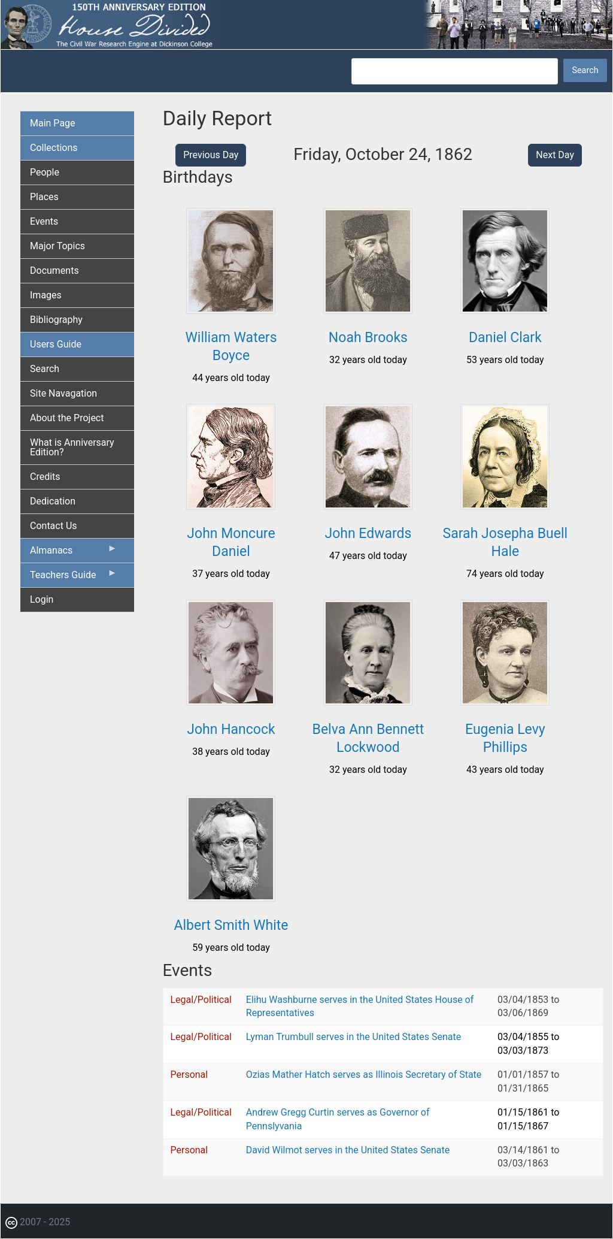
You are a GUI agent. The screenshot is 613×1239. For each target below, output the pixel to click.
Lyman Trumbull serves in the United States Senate (353, 1036)
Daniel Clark (505, 338)
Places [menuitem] (44, 197)
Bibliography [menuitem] (56, 319)
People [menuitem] (44, 172)
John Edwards (367, 533)
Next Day (555, 155)
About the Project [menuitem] (67, 418)
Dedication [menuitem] (52, 501)
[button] (230, 309)
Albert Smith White (231, 925)
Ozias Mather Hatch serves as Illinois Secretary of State (364, 1074)
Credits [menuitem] (45, 476)
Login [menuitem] (41, 599)
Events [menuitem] (44, 221)
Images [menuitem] (46, 295)
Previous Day (210, 155)
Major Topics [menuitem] (57, 246)
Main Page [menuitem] (52, 123)
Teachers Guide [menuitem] (73, 577)
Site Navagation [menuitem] (63, 393)
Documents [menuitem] (54, 270)
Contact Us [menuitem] (53, 525)
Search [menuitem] (44, 368)
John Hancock (231, 729)
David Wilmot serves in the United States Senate (348, 1150)
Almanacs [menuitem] (73, 553)
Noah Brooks (368, 338)
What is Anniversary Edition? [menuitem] (72, 447)
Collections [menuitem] (54, 147)
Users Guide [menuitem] (55, 344)
